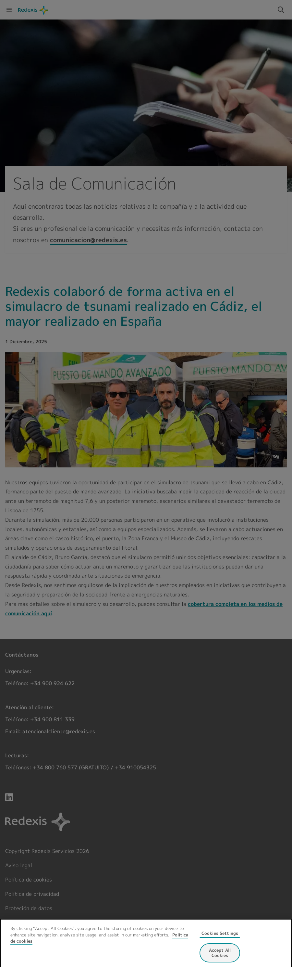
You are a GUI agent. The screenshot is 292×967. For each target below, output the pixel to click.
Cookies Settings (219, 937)
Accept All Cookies (220, 956)
